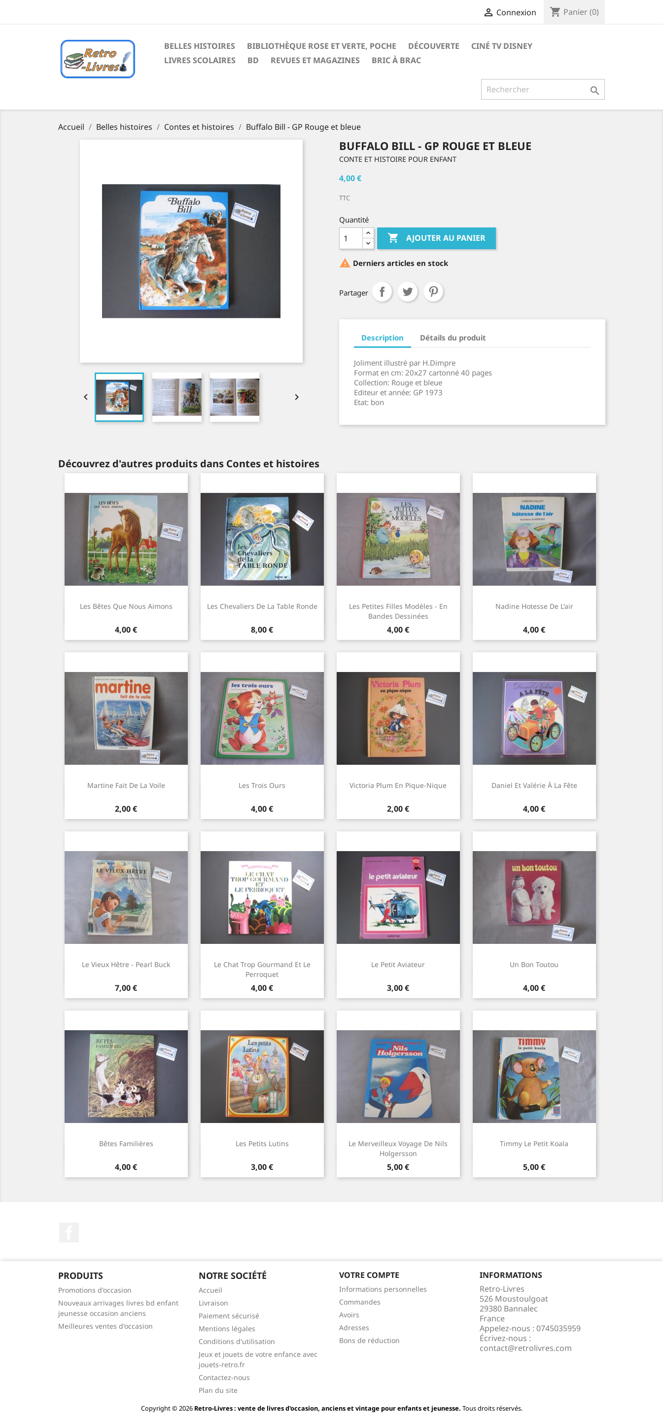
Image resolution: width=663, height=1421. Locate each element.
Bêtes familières (126, 1143)
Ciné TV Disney (501, 45)
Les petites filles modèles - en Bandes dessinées (398, 611)
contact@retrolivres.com (526, 1348)
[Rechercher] (543, 89)
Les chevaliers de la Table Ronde (262, 606)
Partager (382, 291)
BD (253, 60)
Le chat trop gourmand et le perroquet (262, 969)
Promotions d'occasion (95, 1290)
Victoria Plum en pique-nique (398, 785)
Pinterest (433, 291)
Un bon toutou (534, 964)
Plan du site (218, 1390)
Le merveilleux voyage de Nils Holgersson (398, 1148)
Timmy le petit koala (534, 1143)
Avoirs (349, 1314)
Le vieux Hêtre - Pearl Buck (126, 964)
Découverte (433, 45)
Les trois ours (262, 785)
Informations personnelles (383, 1289)
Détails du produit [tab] (453, 337)
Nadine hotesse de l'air (534, 606)
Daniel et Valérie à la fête (534, 785)
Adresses (354, 1327)
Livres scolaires (200, 60)
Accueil (210, 1290)
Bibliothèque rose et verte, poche (321, 45)
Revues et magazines (315, 60)
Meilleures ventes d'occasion (105, 1326)
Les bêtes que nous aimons (126, 606)
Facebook (69, 1232)
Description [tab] (382, 337)
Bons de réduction (369, 1340)
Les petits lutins (262, 1143)
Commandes (360, 1302)
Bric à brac (396, 60)
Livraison (213, 1303)
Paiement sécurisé (229, 1315)
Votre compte (369, 1275)
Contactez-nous (224, 1377)
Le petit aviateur (398, 964)
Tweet (408, 291)
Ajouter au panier (436, 238)
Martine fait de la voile (126, 785)
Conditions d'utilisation (237, 1341)
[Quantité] (351, 238)
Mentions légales (227, 1328)
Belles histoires (199, 45)
